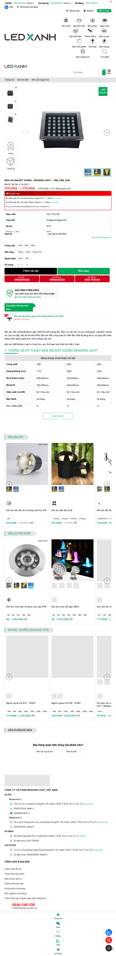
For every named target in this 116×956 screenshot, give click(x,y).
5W (54, 615)
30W (74, 615)
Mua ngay (83, 270)
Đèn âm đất (22, 80)
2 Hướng (64, 519)
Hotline (58, 933)
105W (65, 711)
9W (13, 615)
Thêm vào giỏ (31, 270)
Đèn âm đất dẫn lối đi (63, 510)
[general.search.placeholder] (86, 72)
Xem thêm (58, 416)
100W (26, 711)
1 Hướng (56, 519)
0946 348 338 (23, 904)
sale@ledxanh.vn (22, 813)
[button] (107, 132)
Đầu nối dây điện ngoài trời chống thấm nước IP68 (38, 316)
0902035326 (24, 3)
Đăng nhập (74, 11)
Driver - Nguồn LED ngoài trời (28, 629)
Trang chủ (58, 916)
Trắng (20, 252)
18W (20, 245)
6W (8, 519)
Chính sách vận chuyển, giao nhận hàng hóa (25, 898)
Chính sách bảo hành (14, 874)
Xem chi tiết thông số (101, 237)
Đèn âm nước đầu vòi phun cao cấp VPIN (24, 608)
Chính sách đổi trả (13, 869)
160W (72, 711)
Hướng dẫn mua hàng (15, 888)
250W (45, 711)
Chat (58, 925)
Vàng (28, 252)
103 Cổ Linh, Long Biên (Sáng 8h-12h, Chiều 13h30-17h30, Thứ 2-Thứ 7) (53, 804)
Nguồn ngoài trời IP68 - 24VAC (68, 703)
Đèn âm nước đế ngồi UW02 (66, 606)
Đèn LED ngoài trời (40, 80)
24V (27, 258)
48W (79, 615)
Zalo (11, 7)
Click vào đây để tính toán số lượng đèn (93, 264)
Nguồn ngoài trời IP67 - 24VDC (22, 703)
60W (85, 615)
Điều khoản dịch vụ (13, 879)
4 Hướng (82, 519)
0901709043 (91, 3)
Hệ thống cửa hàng (29, 7)
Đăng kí (90, 11)
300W (84, 711)
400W (91, 711)
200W (38, 711)
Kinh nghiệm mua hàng (15, 893)
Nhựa (100, 711)
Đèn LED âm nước (19, 533)
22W (68, 615)
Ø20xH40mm (103, 519)
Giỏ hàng (84, 951)
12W (18, 615)
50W (14, 711)
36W (33, 245)
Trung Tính (36, 252)
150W (32, 711)
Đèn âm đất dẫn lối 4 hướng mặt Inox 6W (25, 512)
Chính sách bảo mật (14, 883)
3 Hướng (73, 519)
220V (20, 258)
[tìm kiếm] (104, 72)
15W (63, 615)
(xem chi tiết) (56, 198)
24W (26, 245)
